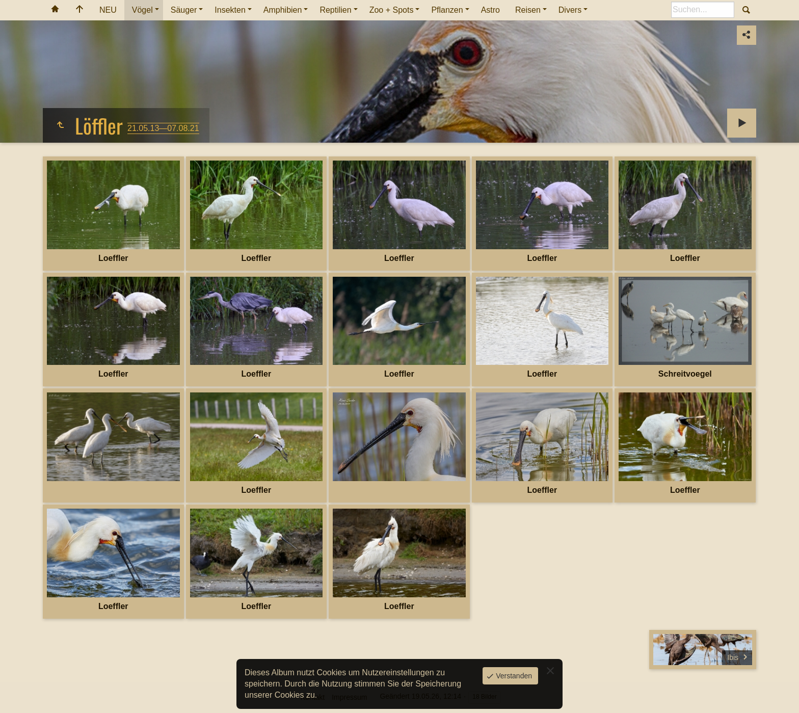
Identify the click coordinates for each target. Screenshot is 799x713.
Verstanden (513, 676)
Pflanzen (447, 10)
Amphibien (282, 10)
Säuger (184, 10)
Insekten (230, 10)
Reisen (528, 10)
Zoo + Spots (391, 10)
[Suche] (702, 10)
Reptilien (335, 10)
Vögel (142, 10)
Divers (569, 10)
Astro (490, 10)
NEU (108, 10)
